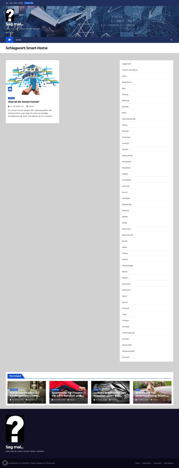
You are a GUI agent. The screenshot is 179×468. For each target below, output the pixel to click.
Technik (11, 98)
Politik (125, 259)
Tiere (124, 314)
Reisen (125, 278)
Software (126, 290)
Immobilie (126, 180)
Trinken (125, 320)
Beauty (125, 94)
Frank (30, 106)
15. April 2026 (60, 400)
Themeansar (50, 463)
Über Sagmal (168, 463)
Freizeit (125, 143)
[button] (171, 40)
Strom (125, 302)
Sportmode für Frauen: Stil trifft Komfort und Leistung (67, 395)
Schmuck (126, 284)
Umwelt (125, 327)
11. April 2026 (102, 400)
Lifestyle (126, 198)
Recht (124, 272)
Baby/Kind (126, 82)
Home (18, 40)
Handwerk (126, 162)
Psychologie (127, 265)
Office (125, 253)
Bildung (125, 100)
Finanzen (126, 137)
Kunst (124, 192)
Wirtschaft (127, 345)
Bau (124, 88)
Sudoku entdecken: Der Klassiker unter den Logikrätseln (110, 395)
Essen (125, 125)
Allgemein (126, 64)
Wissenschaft (128, 351)
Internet (126, 186)
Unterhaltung (128, 333)
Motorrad (126, 229)
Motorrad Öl (127, 235)
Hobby (125, 174)
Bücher (125, 107)
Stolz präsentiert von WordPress (18, 463)
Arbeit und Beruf (130, 70)
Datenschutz (146, 463)
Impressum (158, 463)
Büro (124, 113)
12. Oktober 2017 (17, 106)
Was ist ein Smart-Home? (23, 101)
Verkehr (125, 339)
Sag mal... (14, 24)
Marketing (126, 204)
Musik (124, 241)
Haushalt (126, 168)
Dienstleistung (128, 119)
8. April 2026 (143, 400)
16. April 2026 (18, 400)
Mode (124, 223)
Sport (124, 296)
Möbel (125, 217)
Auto (124, 76)
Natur (124, 247)
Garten (125, 149)
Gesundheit (127, 155)
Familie (125, 131)
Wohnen (126, 357)
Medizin (125, 210)
